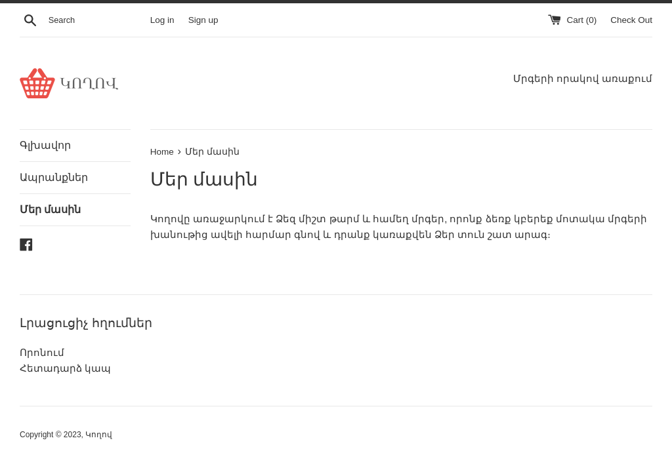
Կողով (98, 434)
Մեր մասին (50, 209)
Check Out (631, 20)
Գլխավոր (45, 145)
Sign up (203, 20)
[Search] (96, 20)
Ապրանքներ (54, 177)
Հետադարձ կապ (65, 368)
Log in (162, 20)
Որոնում (42, 352)
